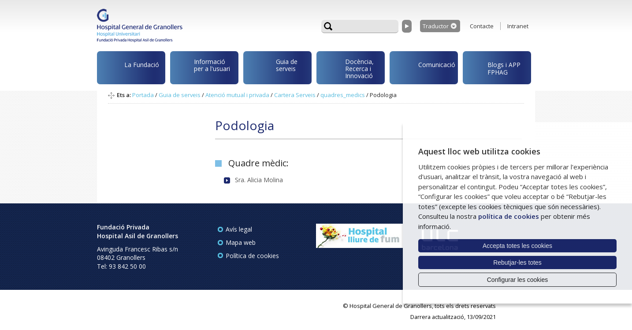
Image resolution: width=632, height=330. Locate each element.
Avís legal (239, 229)
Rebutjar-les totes (517, 262)
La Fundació (129, 69)
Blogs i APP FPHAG (493, 66)
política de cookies (508, 216)
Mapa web (241, 242)
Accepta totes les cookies (517, 245)
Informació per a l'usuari (201, 67)
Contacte (482, 26)
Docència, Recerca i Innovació (347, 68)
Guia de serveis (271, 70)
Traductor (436, 26)
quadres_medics (342, 95)
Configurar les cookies (517, 279)
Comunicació (424, 66)
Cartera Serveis (295, 95)
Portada (143, 95)
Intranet (517, 26)
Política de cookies (252, 255)
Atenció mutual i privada (237, 95)
